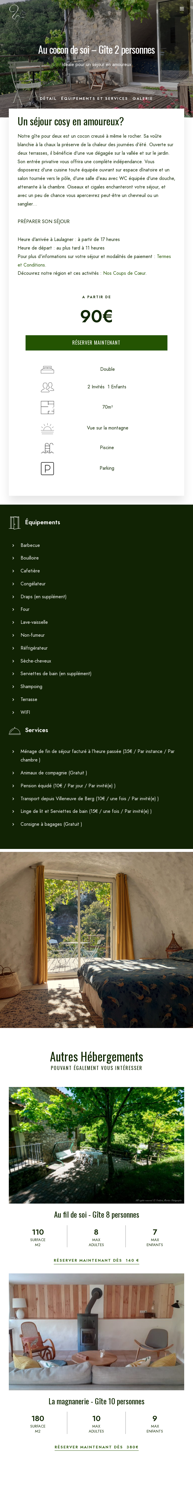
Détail (48, 98)
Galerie (142, 98)
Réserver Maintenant (96, 342)
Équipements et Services (94, 98)
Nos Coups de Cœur (124, 273)
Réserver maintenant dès (96, 1260)
